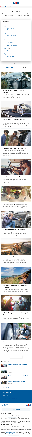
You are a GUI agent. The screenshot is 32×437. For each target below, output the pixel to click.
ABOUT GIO (6, 395)
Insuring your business (12, 45)
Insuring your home (11, 35)
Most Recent (9, 67)
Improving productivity (12, 43)
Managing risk (10, 42)
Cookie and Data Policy (12, 417)
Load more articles (16, 357)
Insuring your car (11, 28)
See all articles (6, 387)
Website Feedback (16, 409)
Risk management (11, 56)
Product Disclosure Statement (10, 432)
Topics (23, 67)
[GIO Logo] (16, 3)
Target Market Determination (12, 433)
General (8, 50)
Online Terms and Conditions (13, 435)
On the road (9, 29)
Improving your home (12, 36)
